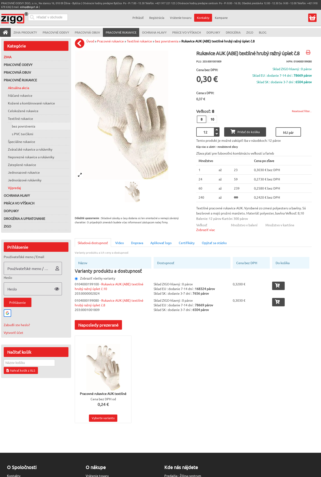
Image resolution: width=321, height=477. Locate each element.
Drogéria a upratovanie (24, 218)
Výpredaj (14, 188)
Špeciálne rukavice (21, 141)
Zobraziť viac (205, 230)
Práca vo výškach (19, 203)
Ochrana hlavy (17, 195)
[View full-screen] (80, 175)
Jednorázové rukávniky (24, 180)
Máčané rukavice (20, 95)
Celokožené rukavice (23, 111)
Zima (7, 57)
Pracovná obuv (17, 72)
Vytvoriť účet (13, 332)
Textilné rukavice (20, 118)
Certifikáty (187, 243)
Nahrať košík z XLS (21, 370)
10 (212, 119)
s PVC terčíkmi (22, 134)
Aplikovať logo (161, 243)
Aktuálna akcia (18, 88)
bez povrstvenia (23, 126)
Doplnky (11, 211)
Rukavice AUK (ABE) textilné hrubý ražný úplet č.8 (218, 41)
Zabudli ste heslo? (17, 325)
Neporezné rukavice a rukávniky (31, 157)
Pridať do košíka (245, 131)
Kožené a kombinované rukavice (31, 103)
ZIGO (7, 226)
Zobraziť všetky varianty (95, 278)
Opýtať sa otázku (214, 243)
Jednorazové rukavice (24, 172)
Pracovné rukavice (20, 80)
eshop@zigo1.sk (29, 7)
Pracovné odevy (18, 64)
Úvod (90, 41)
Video (119, 243)
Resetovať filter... (302, 111)
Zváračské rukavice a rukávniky (30, 149)
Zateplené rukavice (22, 164)
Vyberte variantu (103, 418)
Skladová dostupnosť (93, 243)
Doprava (137, 243)
